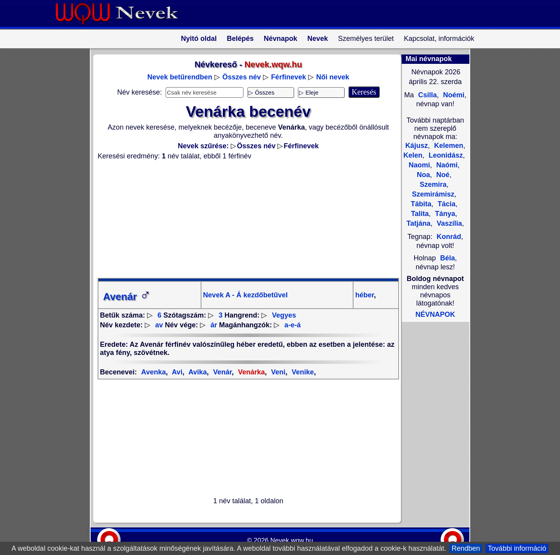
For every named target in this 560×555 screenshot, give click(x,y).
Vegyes (284, 315)
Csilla (426, 95)
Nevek (317, 38)
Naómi (446, 165)
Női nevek (332, 77)
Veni (277, 372)
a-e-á (292, 325)
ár (213, 325)
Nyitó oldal (199, 38)
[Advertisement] (243, 219)
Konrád (449, 237)
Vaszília (448, 223)
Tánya (444, 214)
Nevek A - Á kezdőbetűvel (245, 295)
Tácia (445, 204)
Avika (197, 372)
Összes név (241, 77)
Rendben (466, 548)
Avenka (153, 372)
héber (364, 295)
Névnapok (280, 38)
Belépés (240, 38)
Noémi (452, 95)
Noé (442, 175)
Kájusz (416, 145)
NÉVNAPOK (435, 314)
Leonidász (445, 155)
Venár (221, 372)
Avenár (127, 296)
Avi (176, 372)
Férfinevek (288, 77)
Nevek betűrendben (179, 77)
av (159, 325)
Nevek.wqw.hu (291, 540)
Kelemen (447, 145)
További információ (517, 548)
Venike (302, 372)
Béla (447, 258)
